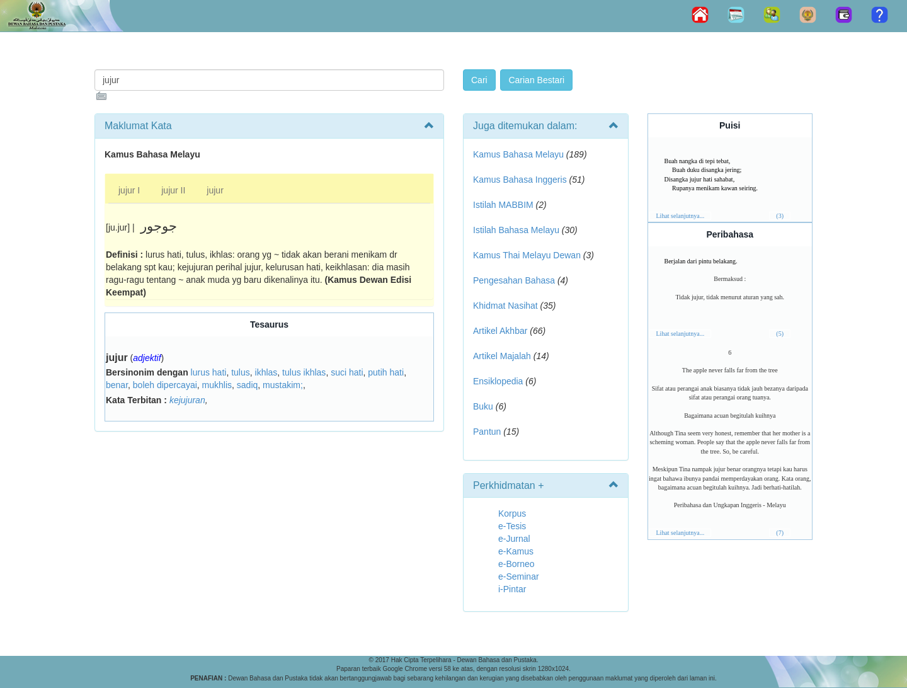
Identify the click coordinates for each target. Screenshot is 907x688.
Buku (483, 406)
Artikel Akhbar (500, 331)
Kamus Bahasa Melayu (519, 154)
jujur (215, 190)
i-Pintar (512, 589)
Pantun (487, 432)
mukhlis (217, 385)
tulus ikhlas (304, 372)
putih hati (386, 372)
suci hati (347, 372)
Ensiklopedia (498, 381)
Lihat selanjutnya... (680, 215)
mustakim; (283, 385)
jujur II (173, 190)
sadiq (247, 385)
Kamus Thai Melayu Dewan (527, 255)
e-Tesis (512, 526)
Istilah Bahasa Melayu (516, 230)
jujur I (129, 190)
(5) (780, 333)
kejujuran (187, 400)
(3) (780, 215)
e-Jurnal (514, 539)
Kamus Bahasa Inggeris (520, 180)
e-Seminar (518, 576)
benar (117, 385)
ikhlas (266, 372)
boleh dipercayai (165, 385)
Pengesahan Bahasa (514, 280)
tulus (240, 372)
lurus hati (209, 372)
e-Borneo (516, 564)
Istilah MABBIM (503, 205)
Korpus (512, 513)
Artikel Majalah (502, 356)
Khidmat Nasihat (505, 306)
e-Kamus (515, 551)
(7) (780, 532)
